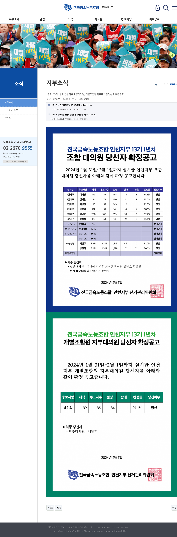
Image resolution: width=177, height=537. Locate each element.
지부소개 (14, 19)
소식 (70, 19)
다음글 (58, 508)
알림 (42, 19)
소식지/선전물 (11, 110)
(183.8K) (70, 105)
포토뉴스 (9, 118)
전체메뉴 (174, 8)
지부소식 (9, 102)
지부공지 (154, 19)
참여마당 (126, 19)
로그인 (157, 8)
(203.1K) (72, 114)
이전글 (50, 508)
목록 (174, 508)
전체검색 (166, 8)
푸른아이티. (122, 531)
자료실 (98, 19)
